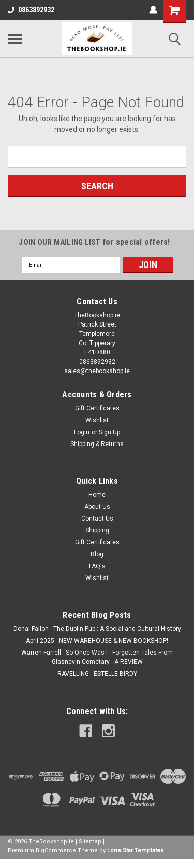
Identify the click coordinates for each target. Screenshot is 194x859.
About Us (97, 506)
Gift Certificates (97, 408)
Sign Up (109, 432)
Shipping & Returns (97, 444)
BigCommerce (56, 850)
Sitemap (90, 841)
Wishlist (97, 420)
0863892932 (31, 10)
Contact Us (97, 518)
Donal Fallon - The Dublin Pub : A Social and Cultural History (97, 628)
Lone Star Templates (135, 850)
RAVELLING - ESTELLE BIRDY (97, 673)
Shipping (97, 530)
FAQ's (97, 566)
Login (81, 432)
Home (97, 494)
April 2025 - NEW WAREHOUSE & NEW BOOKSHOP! (97, 640)
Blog (97, 554)
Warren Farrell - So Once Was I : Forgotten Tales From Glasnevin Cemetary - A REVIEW (97, 657)
